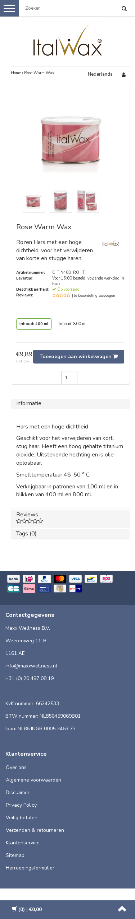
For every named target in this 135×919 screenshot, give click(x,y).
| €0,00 (27, 909)
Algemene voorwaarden (33, 780)
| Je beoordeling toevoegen (93, 295)
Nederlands (100, 74)
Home (16, 73)
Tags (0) (26, 534)
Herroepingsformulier (30, 867)
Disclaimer (18, 792)
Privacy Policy (21, 805)
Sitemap (15, 855)
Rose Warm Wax (39, 73)
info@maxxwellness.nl (31, 665)
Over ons (16, 767)
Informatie (28, 403)
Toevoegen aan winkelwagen (79, 356)
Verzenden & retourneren (35, 830)
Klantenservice (23, 842)
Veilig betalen (21, 817)
